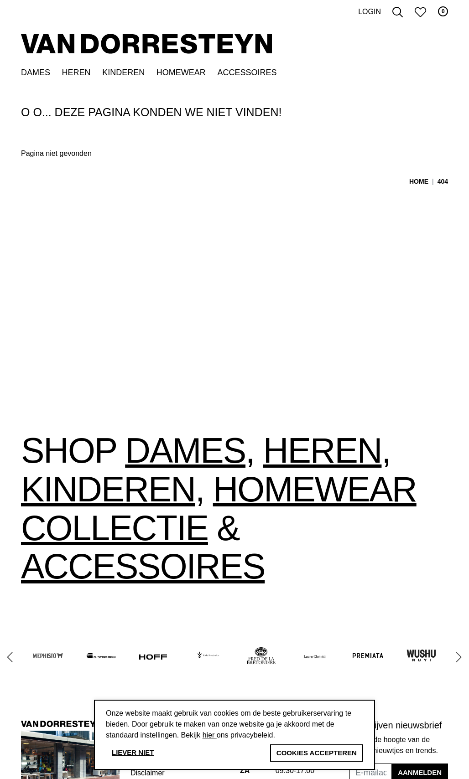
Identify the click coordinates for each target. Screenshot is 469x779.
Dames (35, 75)
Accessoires (246, 75)
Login (369, 15)
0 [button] (443, 15)
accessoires (143, 569)
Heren (76, 75)
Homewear (181, 75)
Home (418, 184)
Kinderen (123, 75)
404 (443, 184)
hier (210, 735)
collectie (114, 531)
